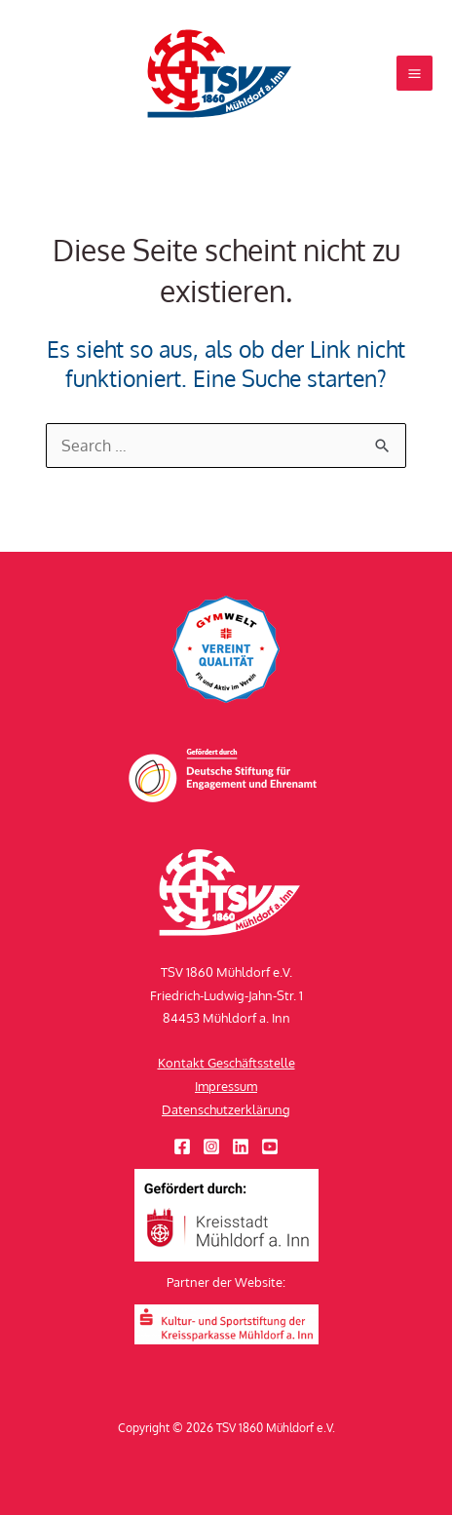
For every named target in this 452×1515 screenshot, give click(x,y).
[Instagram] (211, 1146)
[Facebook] (182, 1146)
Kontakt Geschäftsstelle (226, 1062)
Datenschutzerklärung (226, 1109)
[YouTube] (270, 1146)
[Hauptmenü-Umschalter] (414, 74)
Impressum (226, 1086)
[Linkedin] (240, 1146)
